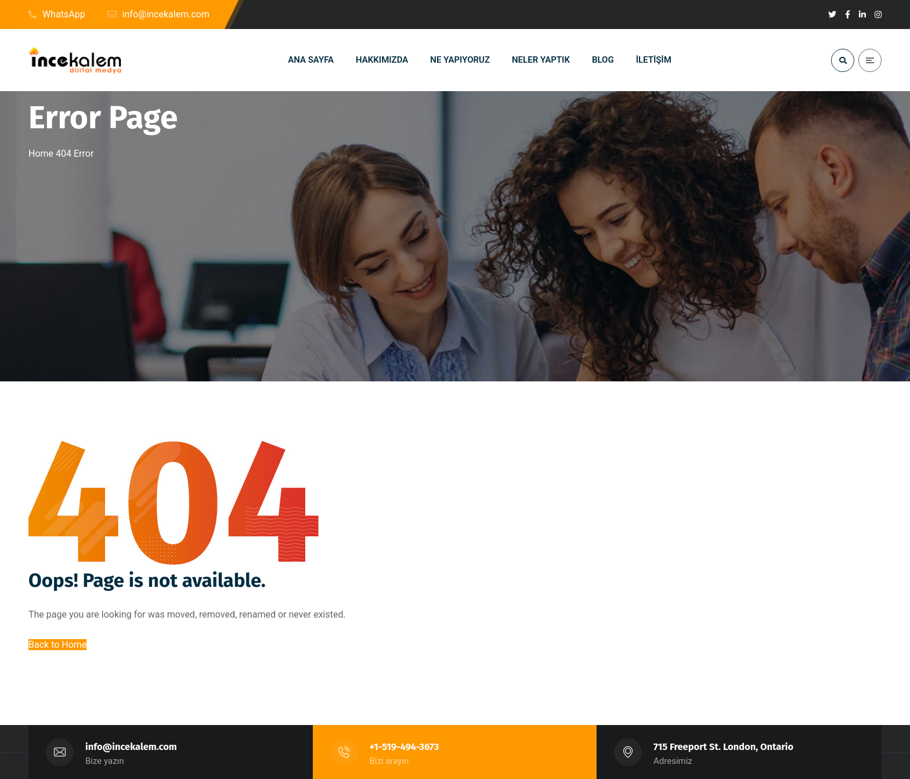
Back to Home (57, 644)
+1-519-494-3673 (404, 746)
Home (40, 153)
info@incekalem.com (131, 746)
